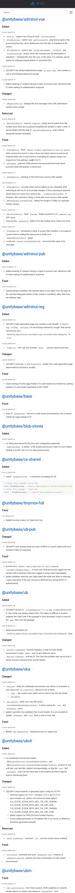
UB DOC (40, 3)
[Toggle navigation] (71, 12)
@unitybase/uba (16, 669)
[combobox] (34, 12)
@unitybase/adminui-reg (23, 306)
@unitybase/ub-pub (19, 529)
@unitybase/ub (15, 592)
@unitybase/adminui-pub (23, 254)
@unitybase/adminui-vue (23, 19)
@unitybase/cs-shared (21, 459)
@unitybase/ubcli (17, 741)
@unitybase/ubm (16, 870)
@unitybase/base (17, 396)
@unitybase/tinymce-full (23, 503)
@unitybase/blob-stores (22, 426)
